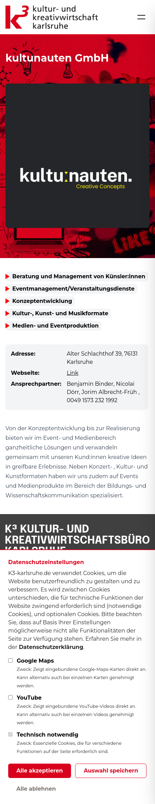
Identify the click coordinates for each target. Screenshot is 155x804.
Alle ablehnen (36, 789)
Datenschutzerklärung (51, 647)
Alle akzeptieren (39, 770)
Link (72, 373)
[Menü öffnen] (141, 17)
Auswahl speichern (111, 770)
